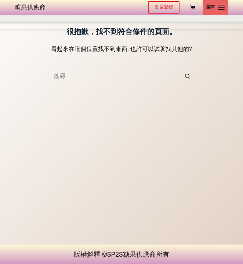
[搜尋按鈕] (187, 76)
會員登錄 (163, 7)
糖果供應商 (30, 7)
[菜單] (215, 7)
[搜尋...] (114, 76)
